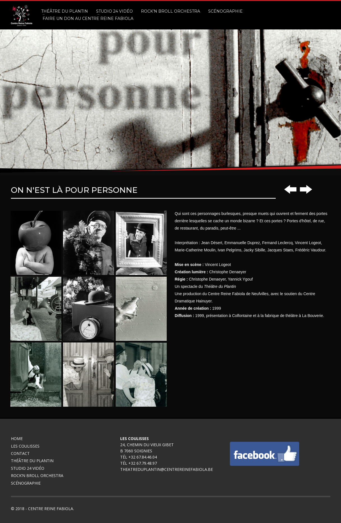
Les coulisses (25, 446)
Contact (20, 453)
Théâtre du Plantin (32, 460)
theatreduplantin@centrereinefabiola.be (166, 469)
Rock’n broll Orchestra (37, 475)
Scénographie (26, 483)
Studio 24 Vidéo (27, 468)
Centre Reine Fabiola (50, 508)
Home (17, 438)
